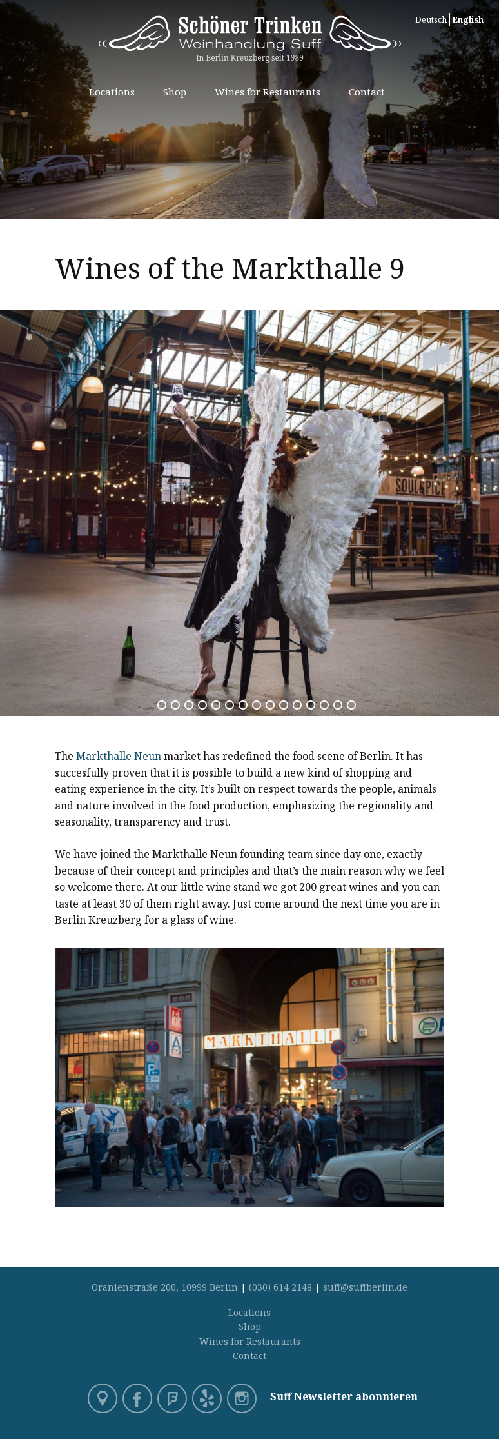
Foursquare (173, 1400)
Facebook (138, 1400)
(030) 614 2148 (280, 1287)
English (468, 19)
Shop (174, 91)
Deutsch (431, 19)
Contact (367, 91)
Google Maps (104, 1400)
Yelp (208, 1400)
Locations (112, 91)
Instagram (243, 1400)
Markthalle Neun (118, 756)
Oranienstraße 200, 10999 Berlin (165, 1287)
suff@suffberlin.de (365, 1287)
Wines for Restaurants (267, 91)
